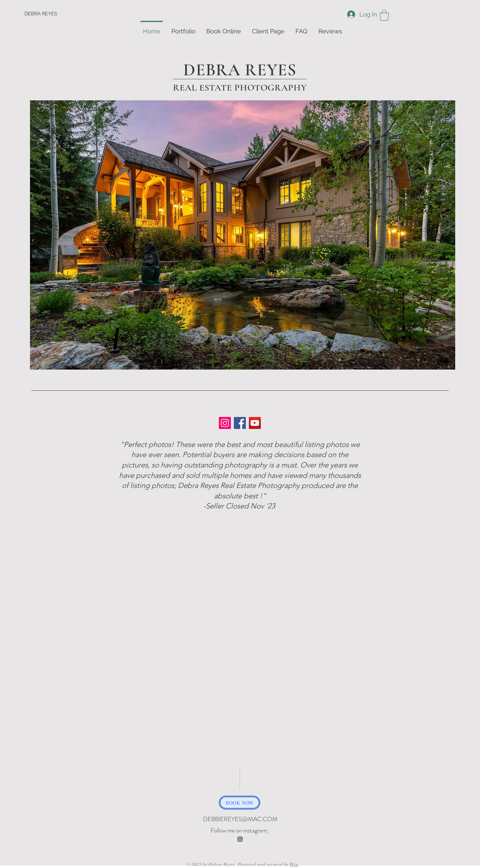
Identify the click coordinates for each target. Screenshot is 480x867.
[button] (384, 15)
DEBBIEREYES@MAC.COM (240, 819)
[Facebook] (240, 423)
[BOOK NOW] (239, 802)
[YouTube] (255, 423)
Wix (294, 864)
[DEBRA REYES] (47, 13)
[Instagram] (225, 423)
